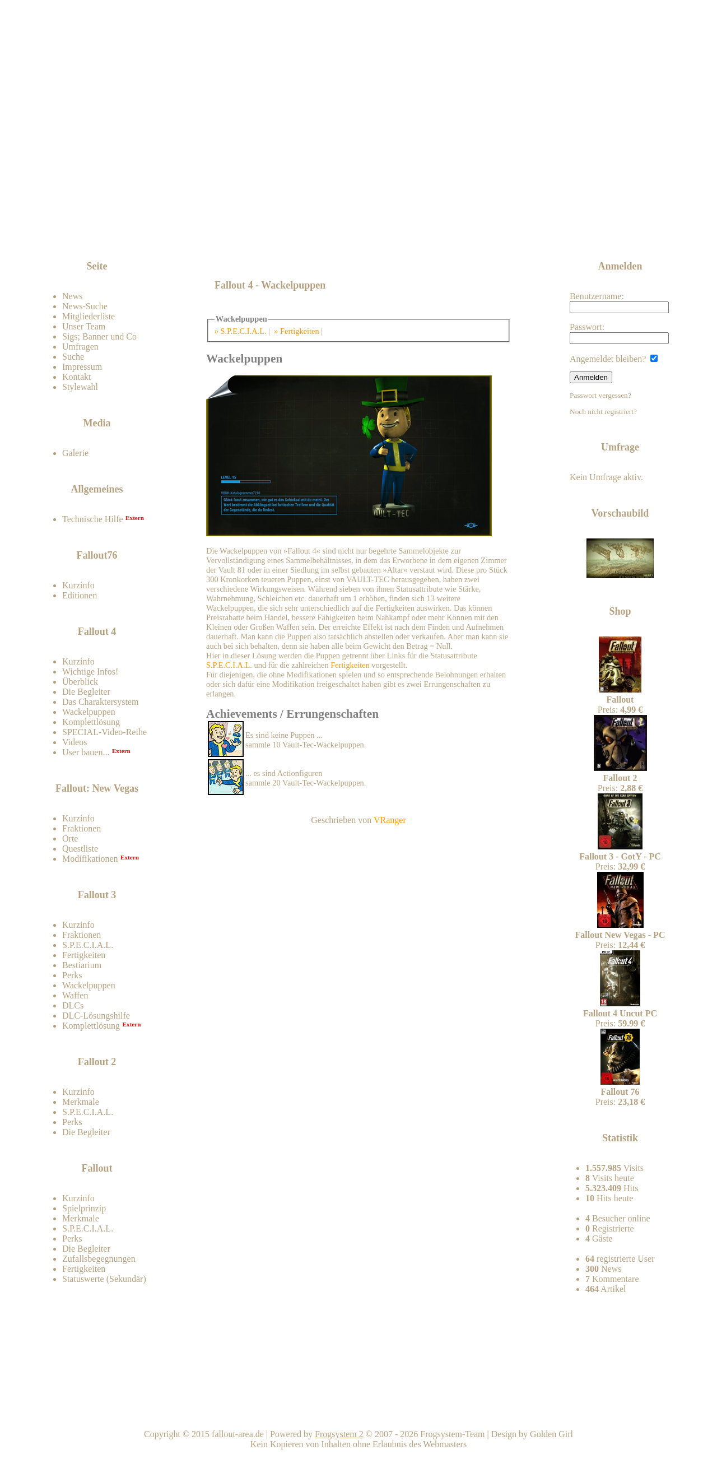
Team (620, 1414)
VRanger (390, 820)
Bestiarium (81, 965)
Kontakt (76, 377)
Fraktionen (81, 828)
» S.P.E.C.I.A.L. (241, 331)
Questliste (80, 848)
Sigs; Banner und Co (99, 336)
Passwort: (619, 333)
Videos (74, 742)
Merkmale (80, 1102)
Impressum (82, 366)
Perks (72, 975)
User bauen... (85, 752)
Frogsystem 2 (339, 1434)
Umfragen (80, 346)
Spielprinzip (84, 1208)
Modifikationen (90, 858)
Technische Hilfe (92, 519)
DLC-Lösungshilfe (96, 1015)
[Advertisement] (361, 231)
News (72, 296)
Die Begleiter (86, 691)
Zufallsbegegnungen (99, 1258)
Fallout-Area (300, 141)
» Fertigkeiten (296, 331)
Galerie (75, 453)
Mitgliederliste (88, 316)
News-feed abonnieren (595, 229)
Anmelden (591, 377)
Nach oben (490, 1414)
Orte (70, 838)
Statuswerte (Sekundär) (104, 1279)
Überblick (80, 681)
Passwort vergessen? (600, 395)
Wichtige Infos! (90, 671)
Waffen (75, 995)
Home (360, 1414)
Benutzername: (619, 302)
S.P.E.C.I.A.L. (87, 945)
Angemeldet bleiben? (614, 359)
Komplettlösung (91, 722)
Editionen (79, 595)
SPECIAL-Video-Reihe (104, 732)
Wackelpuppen (88, 712)
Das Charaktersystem (100, 702)
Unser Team (83, 326)
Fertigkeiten (83, 955)
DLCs (72, 1005)
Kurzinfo (78, 585)
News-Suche (85, 306)
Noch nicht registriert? (603, 411)
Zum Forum (124, 237)
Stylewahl (80, 387)
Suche (73, 356)
